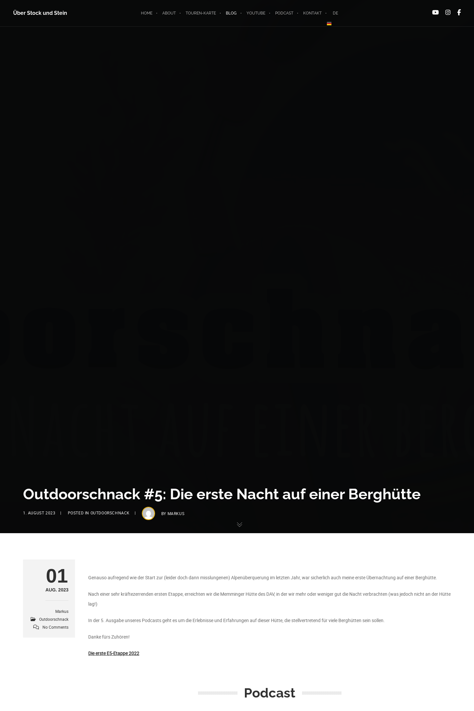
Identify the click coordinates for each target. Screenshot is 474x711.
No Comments (55, 627)
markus (176, 513)
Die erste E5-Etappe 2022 (113, 653)
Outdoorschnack (110, 512)
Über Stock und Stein (40, 13)
